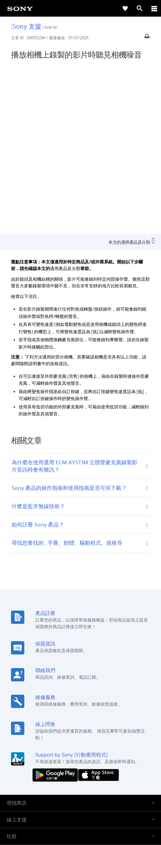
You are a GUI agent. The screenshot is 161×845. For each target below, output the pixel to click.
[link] (20, 8)
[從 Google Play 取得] (56, 605)
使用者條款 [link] (80, 797)
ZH (28, 709)
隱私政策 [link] (80, 806)
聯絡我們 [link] (124, 743)
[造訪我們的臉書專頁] (73, 759)
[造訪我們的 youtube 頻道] (88, 759)
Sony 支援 (26, 26)
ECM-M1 (51, 27)
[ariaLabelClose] (154, 8)
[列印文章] (147, 38)
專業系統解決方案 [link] (45, 743)
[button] (80, 633)
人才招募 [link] (101, 743)
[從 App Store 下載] (98, 605)
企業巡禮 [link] (77, 743)
